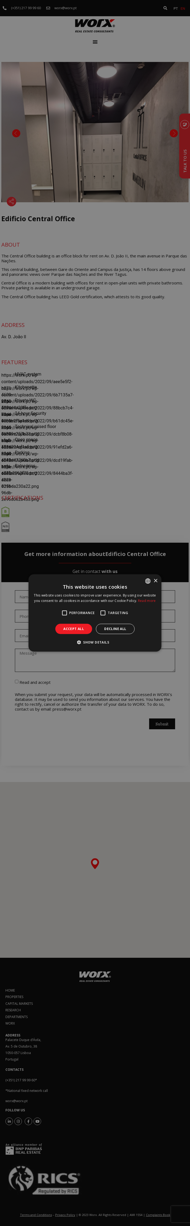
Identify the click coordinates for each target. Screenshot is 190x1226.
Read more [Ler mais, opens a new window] (147, 600)
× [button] (155, 581)
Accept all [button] (73, 629)
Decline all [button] (115, 629)
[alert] (95, 613)
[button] (95, 642)
